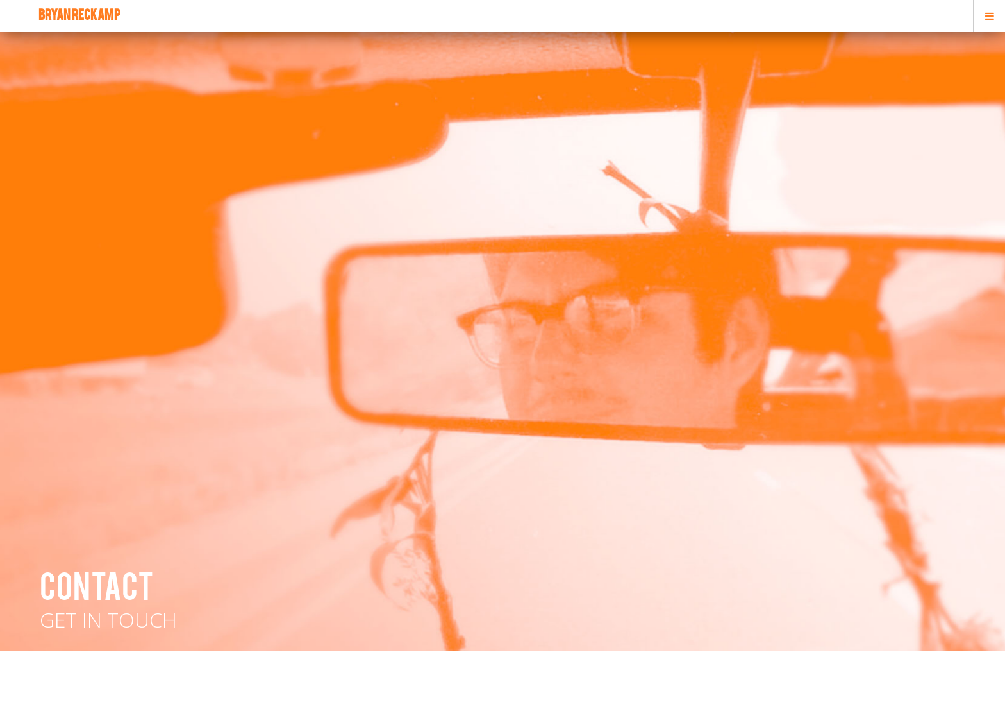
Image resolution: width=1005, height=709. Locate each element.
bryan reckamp (79, 16)
